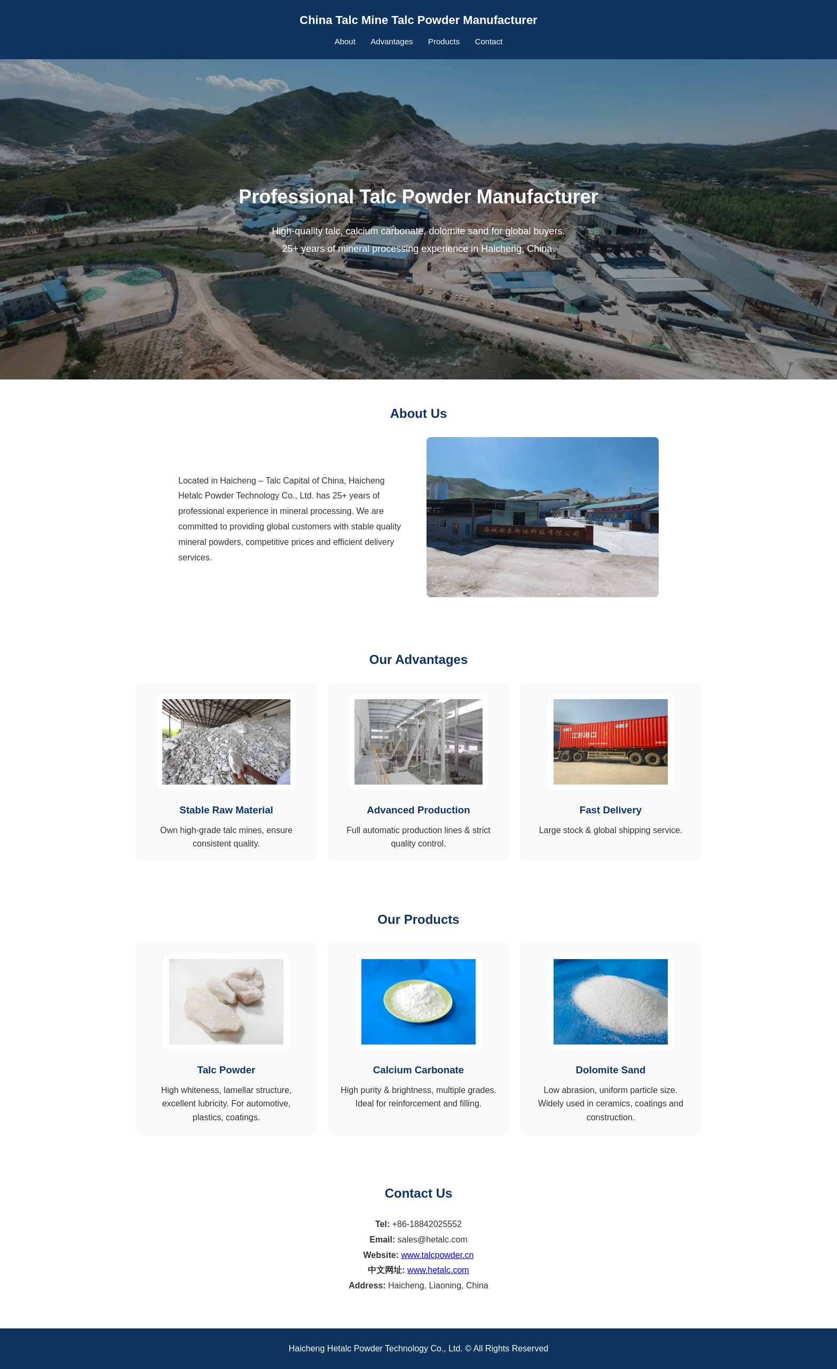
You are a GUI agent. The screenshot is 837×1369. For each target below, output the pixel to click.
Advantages (391, 41)
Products (444, 41)
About (345, 41)
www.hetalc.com (438, 1270)
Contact (489, 41)
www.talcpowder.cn (437, 1255)
